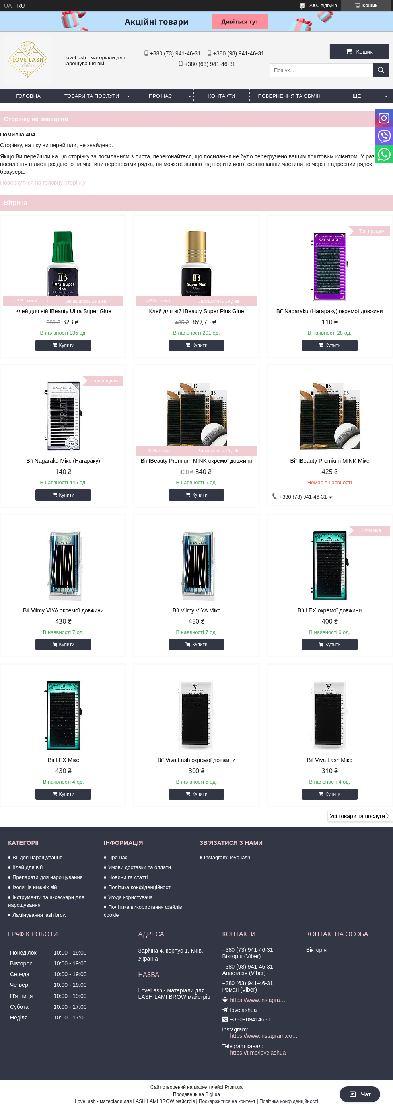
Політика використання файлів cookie (143, 911)
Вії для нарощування (37, 857)
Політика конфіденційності (140, 887)
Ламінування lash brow (39, 915)
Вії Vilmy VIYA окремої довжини (63, 610)
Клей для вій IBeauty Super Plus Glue (196, 311)
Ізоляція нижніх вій (34, 887)
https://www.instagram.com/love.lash (258, 1000)
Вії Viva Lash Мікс (329, 760)
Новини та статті (128, 877)
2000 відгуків (323, 5)
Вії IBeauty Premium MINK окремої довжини (196, 461)
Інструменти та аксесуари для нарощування (46, 901)
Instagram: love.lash (227, 857)
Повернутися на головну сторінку (43, 182)
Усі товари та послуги (357, 816)
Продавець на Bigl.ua (196, 1094)
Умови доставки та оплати (139, 867)
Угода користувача (130, 897)
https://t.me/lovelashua (258, 1052)
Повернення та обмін (289, 96)
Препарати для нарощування (47, 877)
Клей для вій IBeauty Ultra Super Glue (64, 311)
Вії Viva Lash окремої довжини (196, 760)
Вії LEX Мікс (63, 760)
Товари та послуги (91, 96)
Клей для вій (27, 867)
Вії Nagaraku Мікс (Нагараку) (63, 461)
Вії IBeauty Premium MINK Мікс (329, 461)
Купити (66, 345)
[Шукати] (381, 70)
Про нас (160, 96)
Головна (28, 96)
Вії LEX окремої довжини (330, 610)
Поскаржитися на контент (227, 1101)
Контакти (221, 96)
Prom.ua (234, 1087)
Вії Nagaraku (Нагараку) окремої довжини (329, 311)
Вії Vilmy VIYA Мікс (196, 610)
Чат (360, 1094)
